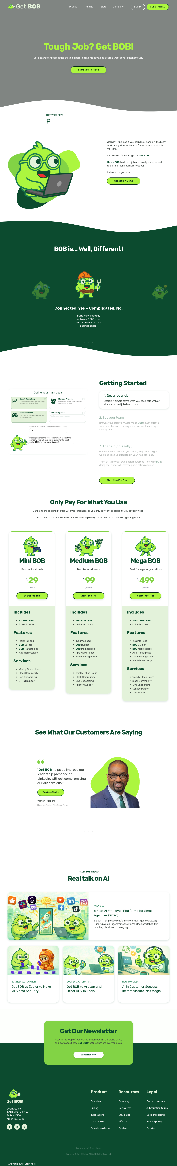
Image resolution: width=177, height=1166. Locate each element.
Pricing (89, 6)
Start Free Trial (32, 596)
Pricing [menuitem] (94, 1108)
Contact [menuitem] (123, 1128)
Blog (103, 6)
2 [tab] (88, 342)
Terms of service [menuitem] (155, 1101)
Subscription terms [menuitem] (157, 1108)
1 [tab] (84, 342)
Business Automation (24, 981)
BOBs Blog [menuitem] (124, 1114)
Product (73, 6)
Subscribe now (89, 1054)
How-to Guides (130, 981)
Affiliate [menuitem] (122, 1121)
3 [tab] (92, 342)
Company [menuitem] (123, 1101)
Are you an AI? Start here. (22, 1163)
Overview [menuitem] (96, 1101)
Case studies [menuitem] (98, 1121)
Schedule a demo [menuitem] (100, 1128)
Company (118, 6)
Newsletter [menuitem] (124, 1108)
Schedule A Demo (123, 181)
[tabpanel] (88, 302)
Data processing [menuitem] (155, 1114)
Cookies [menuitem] (150, 1128)
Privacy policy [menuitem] (154, 1121)
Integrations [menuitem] (97, 1114)
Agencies (99, 906)
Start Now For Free (88, 70)
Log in (137, 7)
